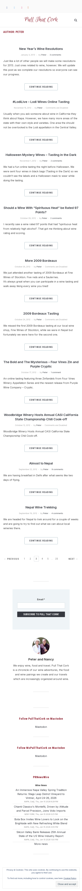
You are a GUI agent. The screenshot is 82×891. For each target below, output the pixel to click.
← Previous (11, 559)
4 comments (57, 513)
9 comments (57, 469)
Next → (73, 559)
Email (41, 599)
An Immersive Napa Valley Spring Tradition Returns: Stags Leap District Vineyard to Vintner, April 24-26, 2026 (41, 793)
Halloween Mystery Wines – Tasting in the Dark (41, 155)
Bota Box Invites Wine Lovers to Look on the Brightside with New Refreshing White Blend (41, 821)
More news (41, 843)
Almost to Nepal (41, 463)
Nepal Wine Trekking (41, 507)
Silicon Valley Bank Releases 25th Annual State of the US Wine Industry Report (41, 834)
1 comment (56, 372)
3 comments (55, 55)
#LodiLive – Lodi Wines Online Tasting (41, 102)
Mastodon (41, 726)
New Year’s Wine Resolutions (41, 49)
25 (56, 559)
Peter (43, 55)
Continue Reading (41, 87)
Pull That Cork (41, 20)
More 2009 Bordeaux (41, 261)
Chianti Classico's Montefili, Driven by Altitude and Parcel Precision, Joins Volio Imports (41, 808)
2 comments (56, 161)
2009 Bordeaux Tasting (41, 313)
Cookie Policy (70, 878)
